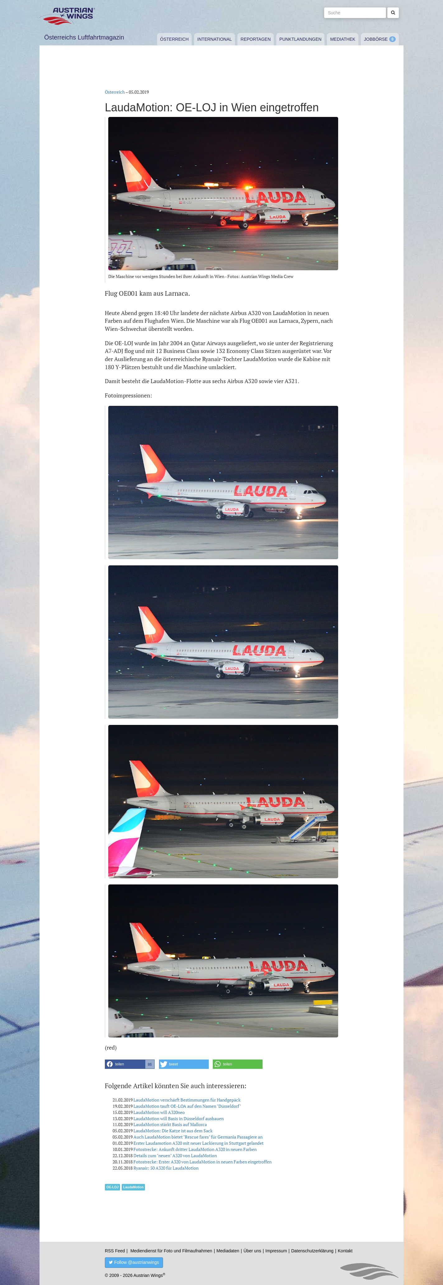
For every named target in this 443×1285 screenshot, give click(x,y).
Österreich (174, 39)
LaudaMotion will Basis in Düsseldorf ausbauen (178, 1118)
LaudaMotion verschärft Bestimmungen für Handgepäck (186, 1100)
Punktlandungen (300, 39)
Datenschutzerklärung (312, 1250)
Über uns (252, 1250)
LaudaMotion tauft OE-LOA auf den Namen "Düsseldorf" (187, 1106)
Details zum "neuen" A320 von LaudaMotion (175, 1155)
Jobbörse (376, 39)
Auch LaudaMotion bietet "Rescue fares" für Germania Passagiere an (198, 1137)
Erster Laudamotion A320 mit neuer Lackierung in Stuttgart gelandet (198, 1143)
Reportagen (255, 39)
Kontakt (345, 1250)
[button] (130, 1064)
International (214, 39)
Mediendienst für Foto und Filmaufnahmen (171, 1250)
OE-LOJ (112, 1187)
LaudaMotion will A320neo (159, 1112)
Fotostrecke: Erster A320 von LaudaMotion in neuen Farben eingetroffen (202, 1162)
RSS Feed (115, 1250)
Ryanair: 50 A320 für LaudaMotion (165, 1168)
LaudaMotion (133, 1187)
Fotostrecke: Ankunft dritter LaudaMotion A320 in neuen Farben (195, 1149)
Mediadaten (228, 1250)
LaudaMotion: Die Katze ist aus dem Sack (172, 1131)
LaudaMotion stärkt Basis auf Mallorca (170, 1124)
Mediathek (342, 39)
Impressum (276, 1250)
